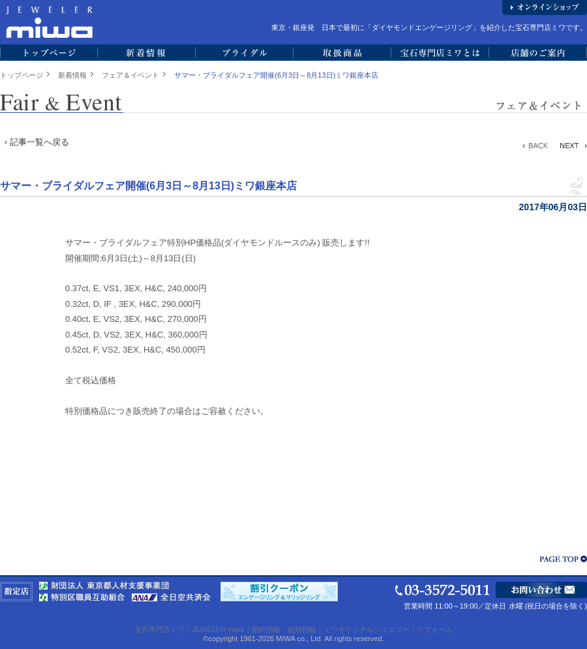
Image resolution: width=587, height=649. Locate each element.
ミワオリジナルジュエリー (367, 629)
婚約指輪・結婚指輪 (284, 629)
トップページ (21, 75)
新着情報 (72, 75)
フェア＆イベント (130, 75)
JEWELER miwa (218, 629)
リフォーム (435, 629)
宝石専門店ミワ (159, 629)
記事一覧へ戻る (39, 142)
